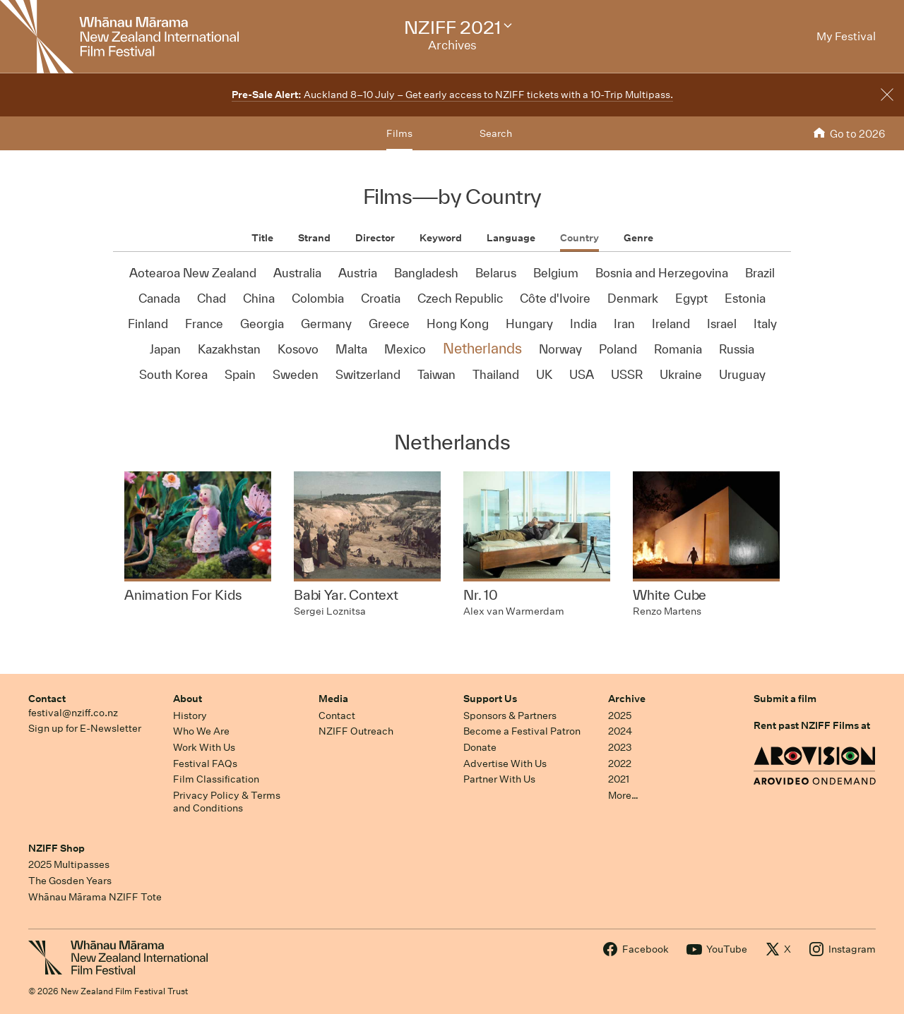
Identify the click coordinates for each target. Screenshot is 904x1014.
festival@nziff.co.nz (73, 712)
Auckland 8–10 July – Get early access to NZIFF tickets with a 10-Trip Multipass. (452, 94)
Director (375, 237)
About (187, 698)
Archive (627, 698)
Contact (47, 698)
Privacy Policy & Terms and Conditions (226, 802)
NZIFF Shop (56, 848)
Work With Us (204, 747)
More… (623, 795)
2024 (620, 731)
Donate (479, 747)
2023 (620, 747)
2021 (618, 779)
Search (496, 133)
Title (262, 237)
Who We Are (201, 731)
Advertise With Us (505, 763)
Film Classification (216, 779)
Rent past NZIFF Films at (812, 725)
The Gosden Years (70, 880)
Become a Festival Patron (522, 731)
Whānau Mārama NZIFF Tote (95, 897)
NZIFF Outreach (356, 731)
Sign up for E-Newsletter (84, 728)
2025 (619, 715)
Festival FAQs (205, 763)
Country (579, 237)
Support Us (490, 698)
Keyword (441, 237)
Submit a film (785, 698)
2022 (619, 763)
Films (399, 133)
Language (511, 237)
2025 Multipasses (68, 864)
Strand (314, 237)
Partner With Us (499, 779)
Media (333, 698)
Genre (638, 237)
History (190, 715)
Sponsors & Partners (510, 715)
